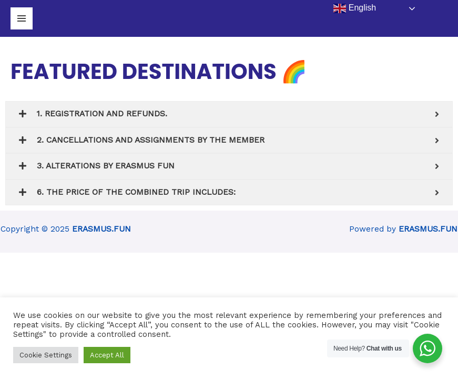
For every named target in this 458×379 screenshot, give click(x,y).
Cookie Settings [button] (45, 355)
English (354, 8)
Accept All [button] (107, 355)
